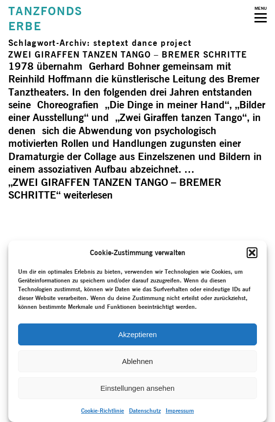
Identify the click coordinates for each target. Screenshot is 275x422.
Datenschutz (145, 410)
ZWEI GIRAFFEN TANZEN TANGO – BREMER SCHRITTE (127, 54)
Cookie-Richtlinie (102, 410)
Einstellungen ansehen (138, 388)
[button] (252, 253)
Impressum (180, 410)
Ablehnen (137, 361)
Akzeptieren (137, 334)
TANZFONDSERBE (45, 18)
